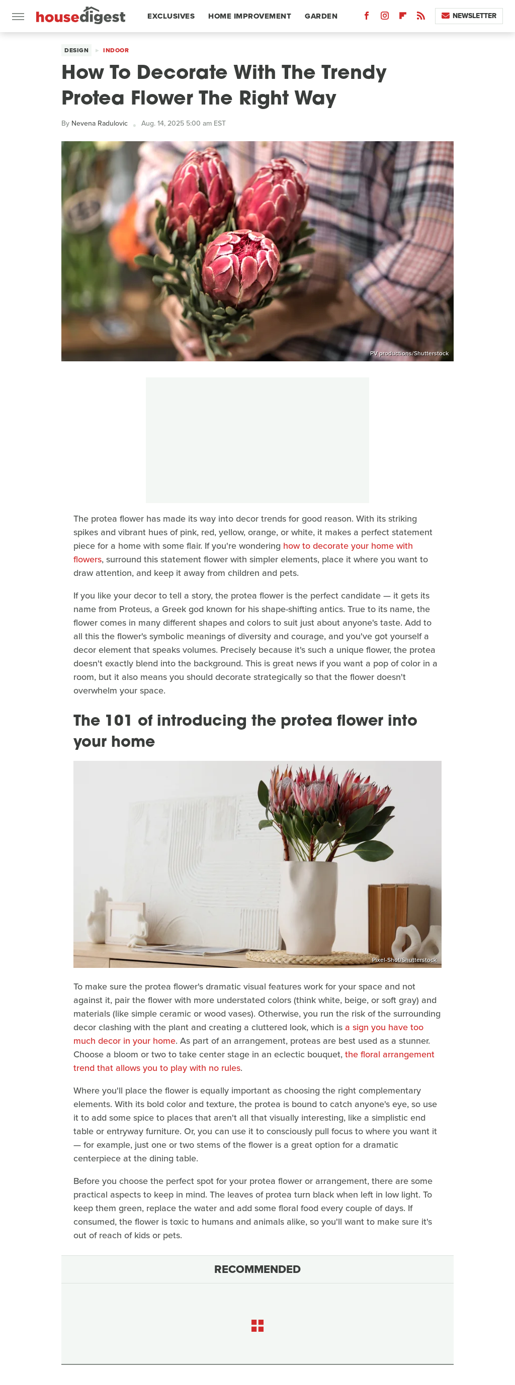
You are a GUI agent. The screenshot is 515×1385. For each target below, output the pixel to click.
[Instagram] (385, 18)
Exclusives (171, 16)
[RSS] (421, 18)
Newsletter (469, 16)
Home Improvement (249, 16)
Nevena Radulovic (99, 123)
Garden (321, 16)
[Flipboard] (403, 18)
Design (76, 50)
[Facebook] (367, 18)
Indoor (116, 50)
